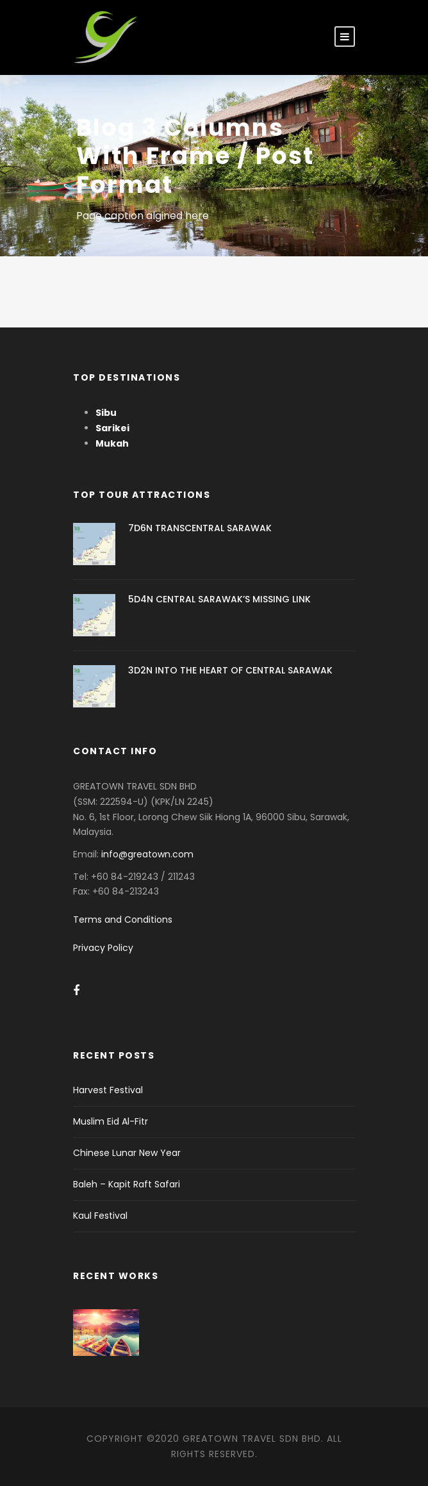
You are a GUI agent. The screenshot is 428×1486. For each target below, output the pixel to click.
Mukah (112, 443)
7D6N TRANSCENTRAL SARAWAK (200, 528)
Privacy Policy (103, 947)
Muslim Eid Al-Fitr (110, 1121)
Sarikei (112, 428)
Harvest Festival (108, 1090)
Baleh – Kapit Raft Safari (126, 1184)
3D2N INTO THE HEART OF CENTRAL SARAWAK (230, 670)
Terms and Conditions (122, 919)
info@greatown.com (148, 854)
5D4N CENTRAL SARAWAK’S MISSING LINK (219, 599)
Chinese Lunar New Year (127, 1152)
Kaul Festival (100, 1215)
